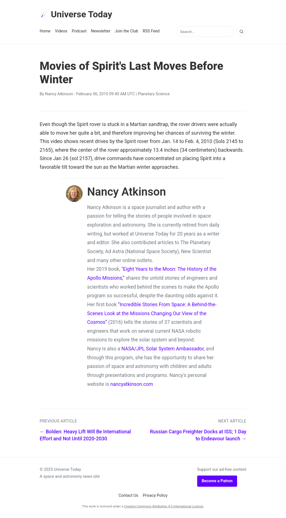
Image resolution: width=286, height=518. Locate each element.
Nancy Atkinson (59, 94)
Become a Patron (217, 481)
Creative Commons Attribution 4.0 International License (163, 506)
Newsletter (100, 31)
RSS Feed (151, 31)
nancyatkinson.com (131, 384)
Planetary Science (154, 94)
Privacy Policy (155, 495)
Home (45, 31)
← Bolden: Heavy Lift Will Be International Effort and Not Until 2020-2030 (85, 435)
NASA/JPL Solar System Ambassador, (163, 348)
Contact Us (128, 495)
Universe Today (76, 14)
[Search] (241, 32)
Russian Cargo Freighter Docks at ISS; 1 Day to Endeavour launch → (198, 435)
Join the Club (126, 31)
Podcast (79, 31)
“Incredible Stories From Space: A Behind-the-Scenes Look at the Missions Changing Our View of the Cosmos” (151, 313)
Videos (61, 31)
